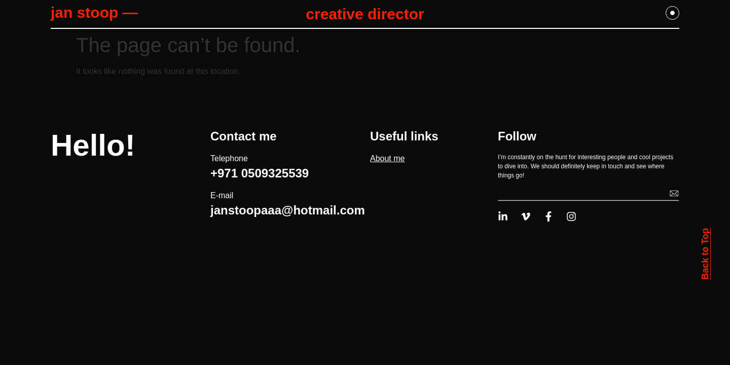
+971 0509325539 (259, 173)
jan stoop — (94, 12)
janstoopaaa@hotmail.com (287, 210)
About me (387, 158)
